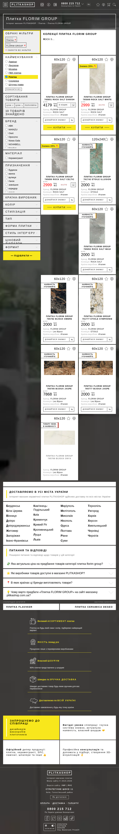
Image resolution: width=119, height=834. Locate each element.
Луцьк (37, 534)
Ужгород (93, 510)
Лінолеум (13, 65)
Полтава (66, 530)
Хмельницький (97, 525)
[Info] (49, 4)
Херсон (92, 520)
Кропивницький (43, 529)
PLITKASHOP (60, 772)
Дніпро (10, 520)
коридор (11, 188)
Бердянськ (13, 505)
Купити (59, 127)
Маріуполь (67, 505)
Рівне (64, 535)
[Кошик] (108, 4)
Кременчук (40, 519)
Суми (64, 540)
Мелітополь (68, 510)
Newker (10, 148)
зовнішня (11, 184)
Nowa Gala (12, 140)
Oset (9, 133)
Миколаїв (67, 515)
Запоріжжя (13, 535)
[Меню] (5, 4)
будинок (11, 170)
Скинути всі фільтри (18, 50)
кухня (9, 192)
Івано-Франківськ (17, 540)
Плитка (10, 39)
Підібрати (21, 255)
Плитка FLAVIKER (19, 607)
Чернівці (93, 530)
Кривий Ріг (40, 524)
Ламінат (13, 61)
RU (89, 4)
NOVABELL (13, 144)
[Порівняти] (103, 4)
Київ (36, 514)
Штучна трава (16, 84)
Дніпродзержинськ (18, 525)
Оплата (45, 803)
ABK (9, 125)
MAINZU (11, 129)
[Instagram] (65, 818)
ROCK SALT (49, 39)
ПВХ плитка (15, 72)
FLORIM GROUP (14, 45)
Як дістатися (59, 797)
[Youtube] (59, 818)
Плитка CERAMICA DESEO (94, 607)
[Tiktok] (72, 818)
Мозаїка (13, 69)
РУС (70, 785)
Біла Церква (14, 510)
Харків (92, 515)
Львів (36, 539)
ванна (10, 173)
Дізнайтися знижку (59, 120)
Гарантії (73, 803)
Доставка (59, 803)
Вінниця (11, 515)
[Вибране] (98, 4)
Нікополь (66, 520)
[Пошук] (114, 4)
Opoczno (11, 137)
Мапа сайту (53, 781)
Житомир (12, 530)
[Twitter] (53, 818)
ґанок (9, 181)
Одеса (65, 525)
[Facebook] (47, 818)
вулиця (10, 177)
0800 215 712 (70, 3)
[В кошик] (66, 105)
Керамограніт (14, 158)
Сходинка (14, 81)
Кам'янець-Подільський (41, 507)
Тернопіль (94, 505)
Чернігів (93, 535)
